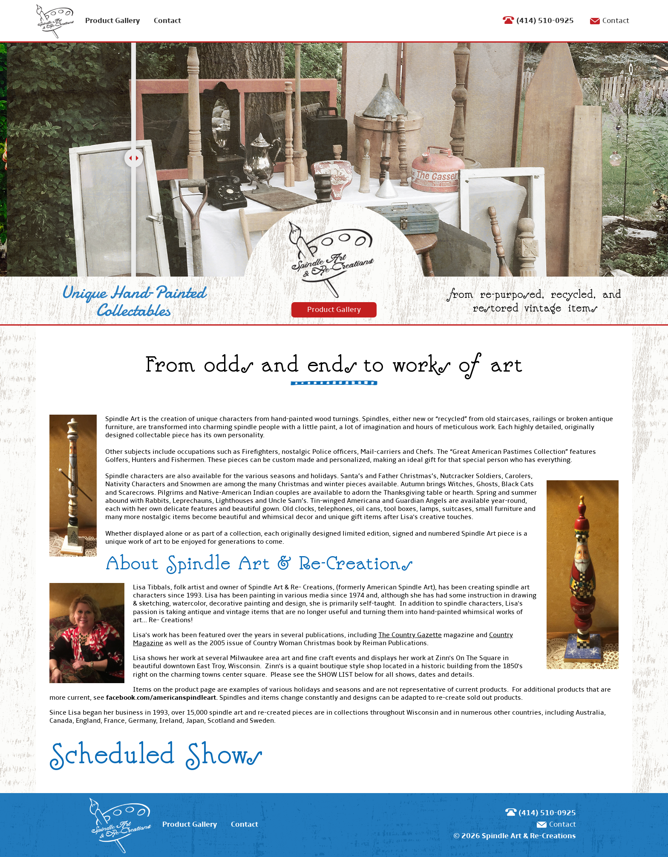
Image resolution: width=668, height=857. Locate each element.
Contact (167, 20)
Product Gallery (112, 20)
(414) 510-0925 (545, 20)
